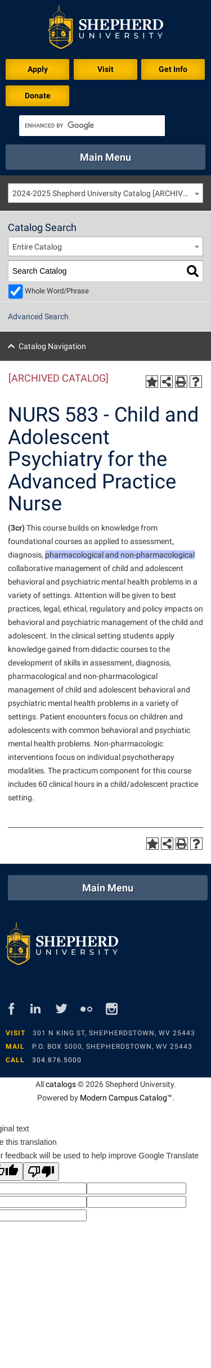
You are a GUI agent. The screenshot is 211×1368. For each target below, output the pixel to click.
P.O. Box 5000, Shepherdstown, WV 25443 (112, 1046)
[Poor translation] (41, 1171)
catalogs (61, 1084)
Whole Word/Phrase (57, 291)
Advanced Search (38, 316)
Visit (105, 69)
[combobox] (105, 193)
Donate (38, 95)
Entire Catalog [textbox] (37, 246)
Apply (38, 69)
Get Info (173, 69)
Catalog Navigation (52, 346)
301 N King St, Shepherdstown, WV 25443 (114, 1033)
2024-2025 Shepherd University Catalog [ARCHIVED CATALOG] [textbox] (107, 193)
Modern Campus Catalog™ (126, 1097)
